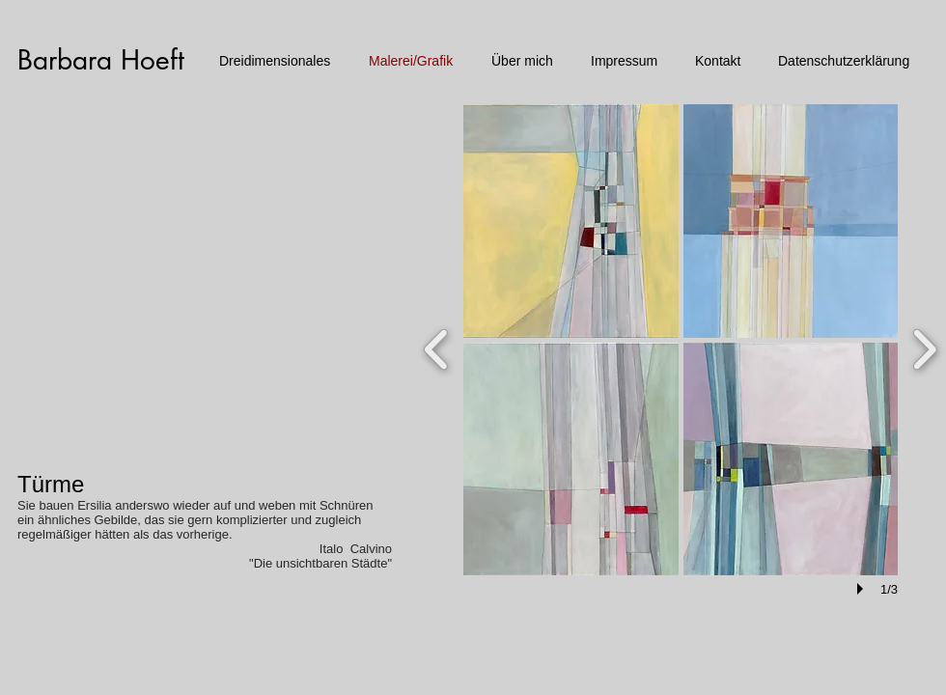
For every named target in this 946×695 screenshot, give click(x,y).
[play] (863, 589)
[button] (571, 221)
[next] (924, 347)
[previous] (437, 347)
